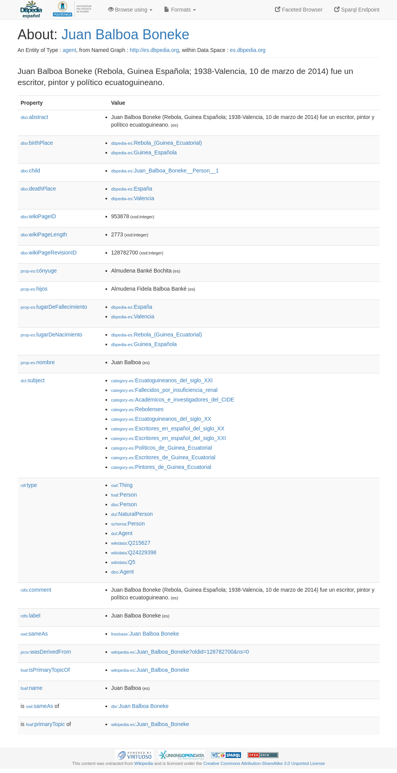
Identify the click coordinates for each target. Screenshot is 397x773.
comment (36, 590)
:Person (124, 495)
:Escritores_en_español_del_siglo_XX (167, 428)
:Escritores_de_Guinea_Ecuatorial (163, 457)
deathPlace (38, 189)
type (29, 485)
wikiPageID (38, 216)
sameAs (34, 634)
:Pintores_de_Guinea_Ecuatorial (161, 467)
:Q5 (123, 562)
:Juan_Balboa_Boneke (150, 670)
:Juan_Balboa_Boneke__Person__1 (165, 170)
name (32, 688)
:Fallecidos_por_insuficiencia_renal (164, 390)
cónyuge (39, 271)
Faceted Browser (299, 10)
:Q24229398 (134, 552)
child (30, 170)
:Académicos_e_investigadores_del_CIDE (173, 400)
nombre (38, 362)
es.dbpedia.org (248, 50)
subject (33, 380)
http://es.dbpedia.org (154, 50)
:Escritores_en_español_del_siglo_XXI (168, 438)
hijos (34, 289)
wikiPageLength (44, 234)
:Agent (121, 533)
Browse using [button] (130, 10)
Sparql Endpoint (357, 10)
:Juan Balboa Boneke (145, 634)
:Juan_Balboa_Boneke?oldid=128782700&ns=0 (180, 652)
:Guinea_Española (144, 152)
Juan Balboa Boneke (125, 34)
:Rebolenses (137, 409)
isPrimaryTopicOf (45, 670)
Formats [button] (180, 10)
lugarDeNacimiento (51, 334)
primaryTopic (45, 724)
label (30, 615)
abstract (35, 117)
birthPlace (37, 143)
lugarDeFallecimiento (54, 307)
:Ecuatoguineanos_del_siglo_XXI (162, 380)
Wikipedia (143, 763)
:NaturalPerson (132, 514)
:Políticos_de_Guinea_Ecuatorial (161, 448)
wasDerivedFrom (46, 652)
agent (69, 50)
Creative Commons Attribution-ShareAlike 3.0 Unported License (264, 763)
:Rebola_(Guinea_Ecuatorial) (156, 143)
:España (131, 189)
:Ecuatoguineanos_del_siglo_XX (161, 419)
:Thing (122, 485)
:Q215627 (131, 543)
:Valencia (132, 198)
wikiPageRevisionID (49, 252)
